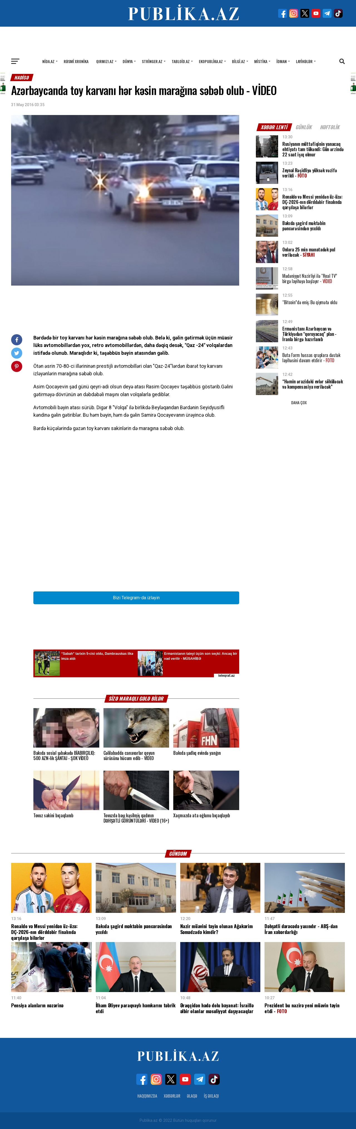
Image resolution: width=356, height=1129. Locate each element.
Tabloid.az (181, 61)
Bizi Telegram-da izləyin (136, 597)
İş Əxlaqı (211, 1096)
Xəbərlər (172, 1096)
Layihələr (304, 61)
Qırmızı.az (104, 61)
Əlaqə (192, 1096)
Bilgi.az (238, 61)
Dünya (128, 61)
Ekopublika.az (211, 61)
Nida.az (48, 61)
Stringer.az (152, 61)
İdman (281, 61)
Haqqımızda (147, 1096)
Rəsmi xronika (76, 61)
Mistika (260, 61)
